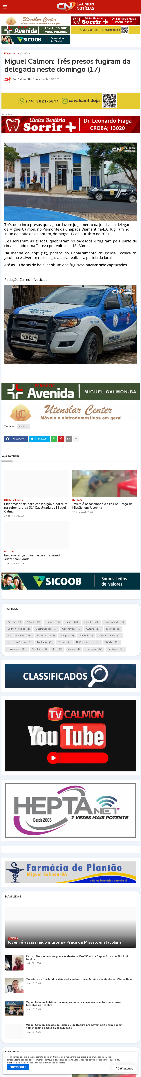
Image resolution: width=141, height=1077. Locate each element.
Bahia (53, 622)
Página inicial (11, 53)
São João (39, 649)
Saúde (111, 642)
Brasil (91, 622)
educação (94, 649)
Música (64, 642)
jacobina (115, 649)
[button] (4, 7)
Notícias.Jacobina (87, 642)
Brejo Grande (114, 622)
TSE (57, 649)
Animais (14, 622)
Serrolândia (17, 649)
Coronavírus (71, 629)
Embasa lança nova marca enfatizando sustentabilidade (33, 557)
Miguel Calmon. (109, 635)
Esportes (46, 635)
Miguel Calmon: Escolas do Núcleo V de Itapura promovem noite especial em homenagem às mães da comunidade (74, 1027)
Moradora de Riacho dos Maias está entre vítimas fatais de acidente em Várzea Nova (79, 979)
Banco (72, 622)
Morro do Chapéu (19, 642)
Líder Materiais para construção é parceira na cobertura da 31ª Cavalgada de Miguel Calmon (36, 507)
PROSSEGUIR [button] (18, 1067)
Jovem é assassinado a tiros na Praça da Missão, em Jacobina (102, 506)
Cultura (93, 629)
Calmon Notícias (19, 629)
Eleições (113, 629)
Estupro (67, 635)
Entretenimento (19, 635)
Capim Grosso (46, 629)
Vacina (74, 649)
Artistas (33, 622)
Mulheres (44, 642)
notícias (26, 53)
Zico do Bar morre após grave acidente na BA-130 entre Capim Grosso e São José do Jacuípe (79, 958)
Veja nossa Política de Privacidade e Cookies (44, 1062)
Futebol (86, 635)
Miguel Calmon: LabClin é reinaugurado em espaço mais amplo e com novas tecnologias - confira (73, 1004)
